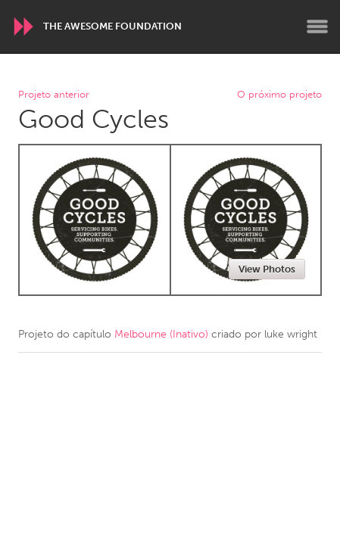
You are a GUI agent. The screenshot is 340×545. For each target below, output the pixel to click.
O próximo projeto (279, 95)
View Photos (267, 269)
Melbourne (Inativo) (161, 334)
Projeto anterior (53, 95)
